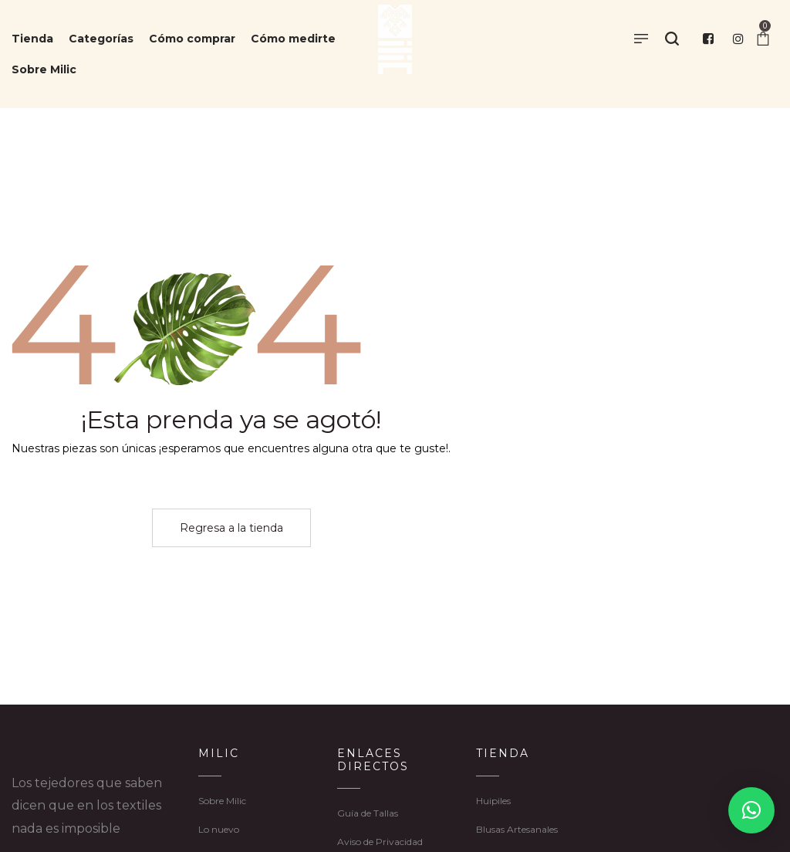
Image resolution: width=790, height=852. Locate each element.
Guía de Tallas (367, 813)
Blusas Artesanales (517, 829)
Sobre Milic (222, 800)
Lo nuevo (218, 829)
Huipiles (493, 800)
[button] (751, 810)
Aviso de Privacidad (380, 841)
